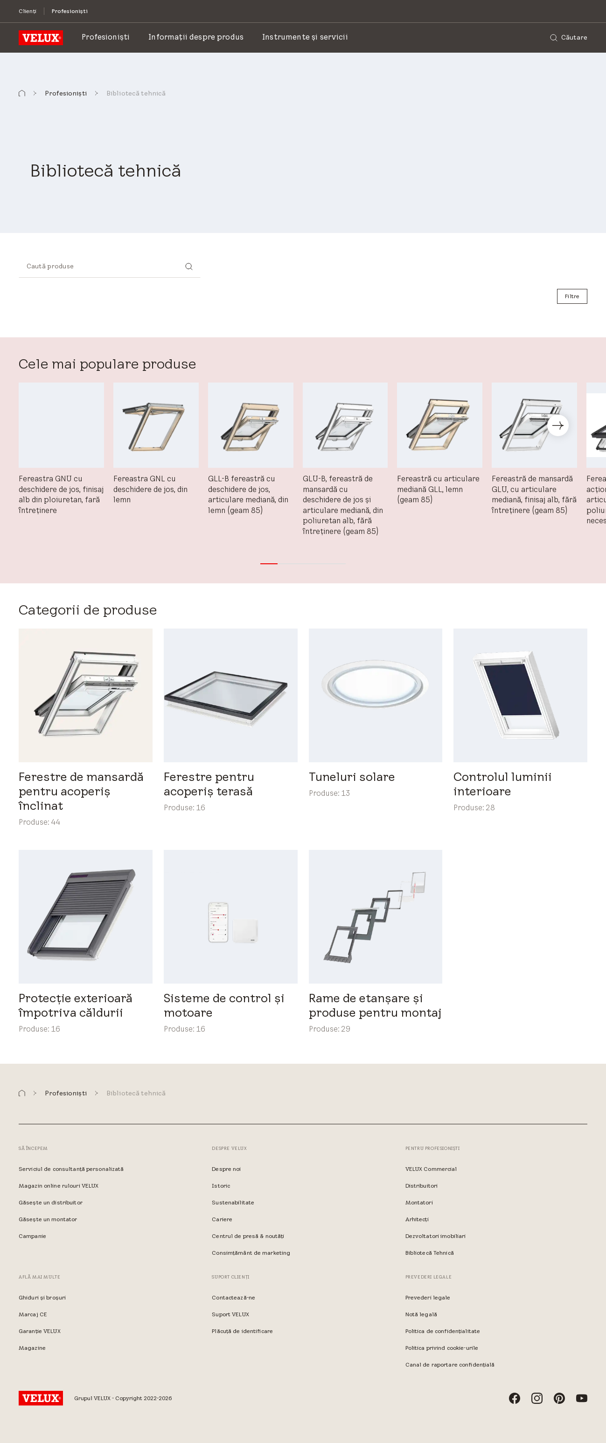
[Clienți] (27, 11)
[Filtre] (572, 296)
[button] (22, 93)
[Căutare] (568, 37)
